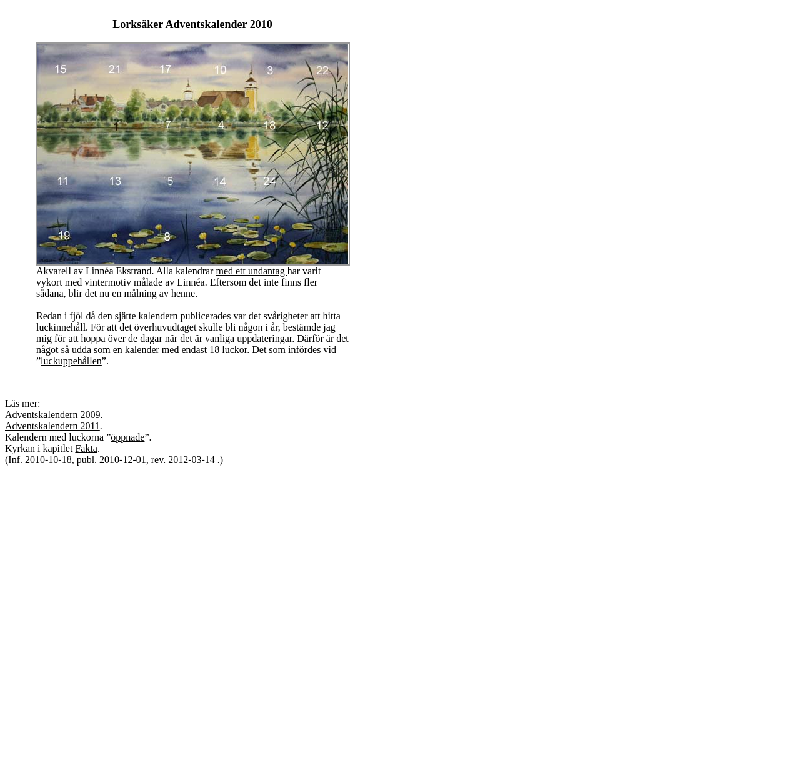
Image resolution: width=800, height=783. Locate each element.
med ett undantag (251, 271)
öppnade (127, 437)
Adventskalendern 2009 (52, 414)
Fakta (86, 448)
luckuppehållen (71, 361)
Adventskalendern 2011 (52, 426)
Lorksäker (137, 24)
